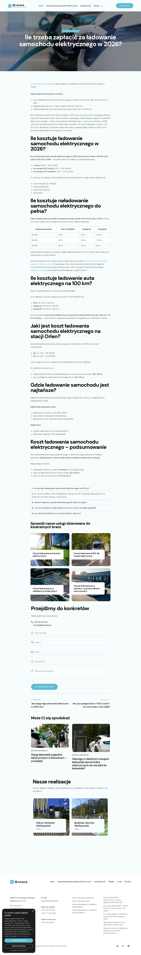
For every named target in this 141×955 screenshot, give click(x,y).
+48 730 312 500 (41, 622)
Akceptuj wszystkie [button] (18, 940)
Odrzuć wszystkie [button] (19, 946)
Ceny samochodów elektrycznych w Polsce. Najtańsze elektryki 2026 (112, 900)
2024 (38, 829)
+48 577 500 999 (48, 913)
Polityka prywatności (58, 946)
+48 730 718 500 (48, 910)
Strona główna (37, 84)
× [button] (33, 911)
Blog (47, 84)
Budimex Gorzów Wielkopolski (84, 824)
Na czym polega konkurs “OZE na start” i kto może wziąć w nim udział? (115, 908)
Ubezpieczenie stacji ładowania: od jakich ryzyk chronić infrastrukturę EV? (115, 930)
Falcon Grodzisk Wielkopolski (45, 824)
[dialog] (18, 931)
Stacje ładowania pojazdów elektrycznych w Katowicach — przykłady (49, 758)
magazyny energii (38, 270)
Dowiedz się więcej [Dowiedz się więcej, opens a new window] (22, 936)
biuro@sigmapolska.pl (42, 625)
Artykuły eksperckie (70, 31)
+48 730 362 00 (47, 922)
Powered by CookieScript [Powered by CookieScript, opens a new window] (19, 950)
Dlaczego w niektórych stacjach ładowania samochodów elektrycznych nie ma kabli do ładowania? (90, 763)
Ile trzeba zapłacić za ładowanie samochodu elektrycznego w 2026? (115, 916)
